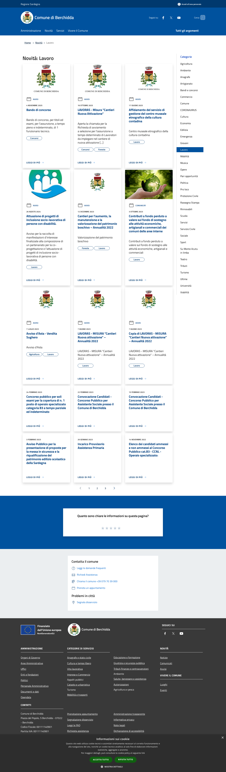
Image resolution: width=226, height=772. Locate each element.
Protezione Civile (189, 196)
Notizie (164, 657)
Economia (185, 123)
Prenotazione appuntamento (82, 714)
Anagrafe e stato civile (79, 657)
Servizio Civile (187, 229)
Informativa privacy (124, 719)
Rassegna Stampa (189, 202)
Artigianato (186, 83)
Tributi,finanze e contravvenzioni (131, 669)
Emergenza (186, 136)
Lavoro (184, 150)
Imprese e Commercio (78, 674)
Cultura (184, 117)
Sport (183, 242)
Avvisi (32, 99)
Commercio (186, 97)
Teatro (183, 259)
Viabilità (184, 292)
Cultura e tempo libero (79, 663)
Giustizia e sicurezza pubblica (129, 663)
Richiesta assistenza (78, 731)
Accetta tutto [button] (101, 759)
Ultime (183, 279)
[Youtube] (173, 17)
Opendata (26, 697)
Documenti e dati (30, 691)
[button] (113, 766)
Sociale (184, 236)
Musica (184, 163)
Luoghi (163, 684)
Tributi (183, 266)
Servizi (184, 222)
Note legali (119, 725)
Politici (24, 680)
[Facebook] (158, 17)
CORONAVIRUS (188, 110)
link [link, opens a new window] (143, 753)
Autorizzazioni (121, 684)
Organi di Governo (30, 657)
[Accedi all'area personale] (189, 4)
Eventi (163, 690)
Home (27, 43)
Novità (38, 43)
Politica (184, 183)
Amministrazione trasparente (129, 714)
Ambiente (185, 70)
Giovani (184, 143)
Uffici (23, 669)
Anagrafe (185, 77)
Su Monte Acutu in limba (189, 251)
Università (185, 286)
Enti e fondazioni (30, 674)
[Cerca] (201, 17)
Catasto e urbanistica (78, 685)
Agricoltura (186, 64)
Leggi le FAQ (73, 725)
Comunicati (137, 205)
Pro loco (184, 189)
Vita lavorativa (75, 669)
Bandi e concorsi (189, 90)
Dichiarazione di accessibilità (129, 731)
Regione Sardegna (30, 4)
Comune (184, 103)
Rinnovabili (186, 209)
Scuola (183, 216)
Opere (183, 169)
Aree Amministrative (32, 663)
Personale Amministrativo (34, 686)
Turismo (184, 272)
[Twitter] (166, 17)
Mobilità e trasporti (77, 695)
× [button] (222, 738)
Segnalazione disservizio (80, 719)
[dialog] (113, 753)
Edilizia (184, 130)
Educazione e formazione (127, 657)
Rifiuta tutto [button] (125, 759)
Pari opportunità (189, 176)
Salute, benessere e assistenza (130, 679)
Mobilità (184, 156)
